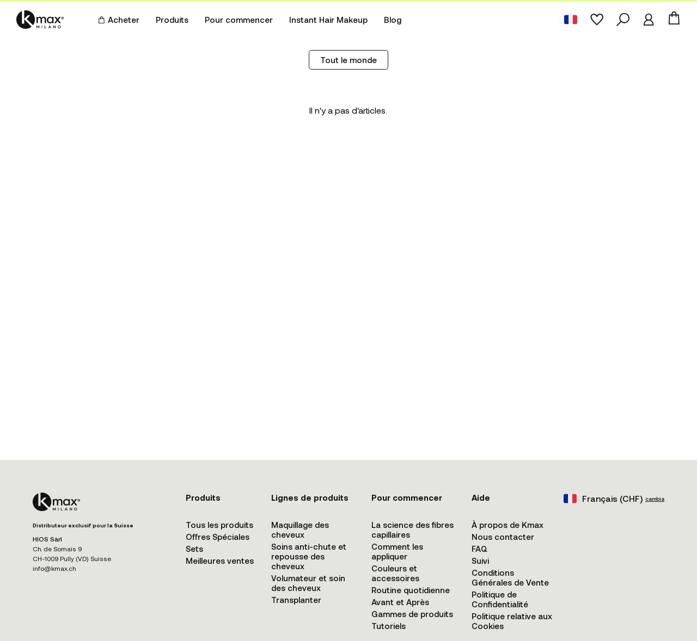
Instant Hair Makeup (328, 19)
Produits (172, 19)
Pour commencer (239, 19)
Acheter (118, 19)
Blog (392, 19)
